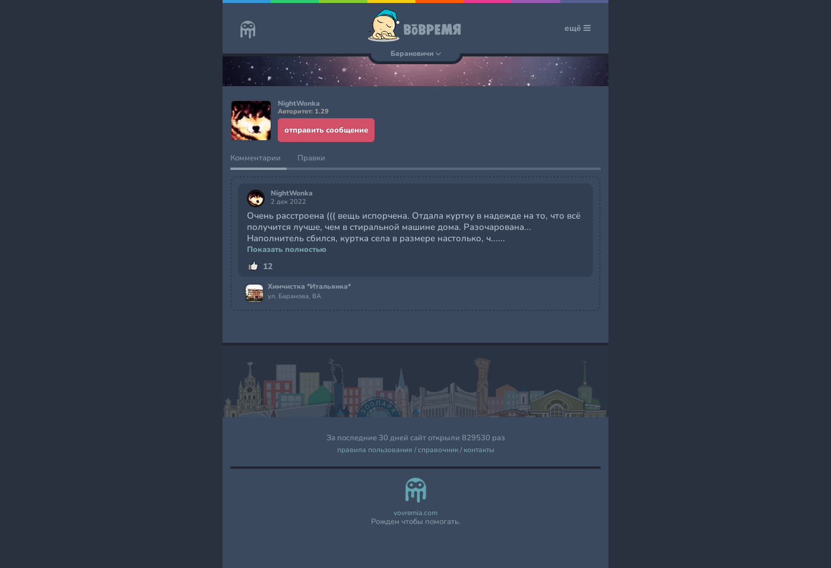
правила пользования (375, 450)
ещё (577, 28)
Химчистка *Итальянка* (309, 287)
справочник (438, 450)
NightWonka (292, 193)
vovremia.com (415, 513)
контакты (479, 450)
